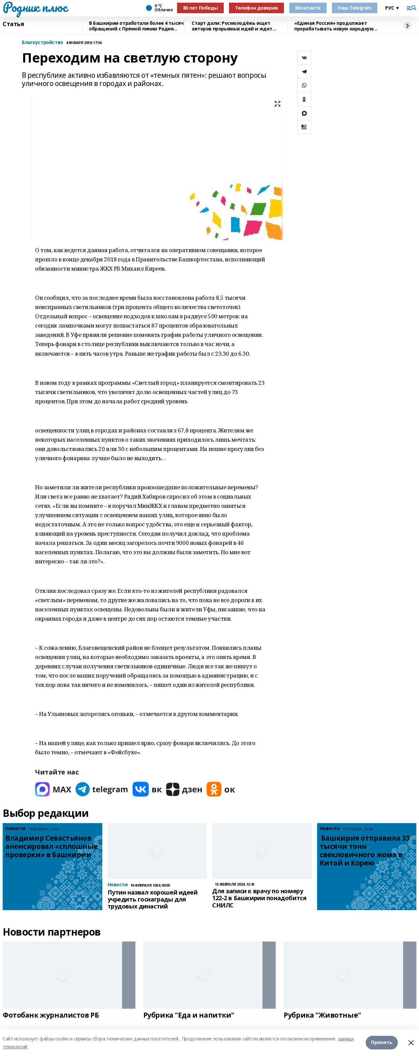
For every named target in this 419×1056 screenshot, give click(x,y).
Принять (382, 1042)
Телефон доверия (256, 8)
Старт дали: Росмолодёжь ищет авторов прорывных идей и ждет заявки (232, 26)
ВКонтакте (308, 8)
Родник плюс (35, 7)
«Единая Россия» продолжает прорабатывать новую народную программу (333, 26)
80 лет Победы (200, 8)
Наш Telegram (354, 8)
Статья (13, 24)
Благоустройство (42, 42)
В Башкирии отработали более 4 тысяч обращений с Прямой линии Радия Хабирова (136, 26)
